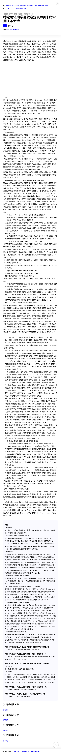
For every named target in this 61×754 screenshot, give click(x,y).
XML (18, 30)
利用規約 (24, 751)
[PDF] (5, 710)
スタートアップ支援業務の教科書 (16, 8)
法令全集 (16, 751)
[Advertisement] (30, 79)
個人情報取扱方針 (34, 751)
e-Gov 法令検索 (12, 30)
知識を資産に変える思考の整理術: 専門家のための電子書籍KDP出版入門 (27, 5)
